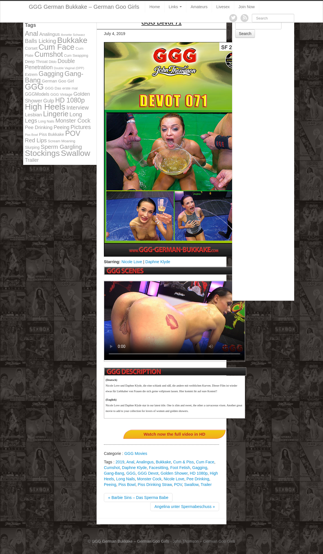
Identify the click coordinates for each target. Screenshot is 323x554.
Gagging (199, 467)
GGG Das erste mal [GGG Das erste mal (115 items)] (61, 88)
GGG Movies (135, 453)
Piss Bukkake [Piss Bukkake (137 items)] (51, 134)
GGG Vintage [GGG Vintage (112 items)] (61, 94)
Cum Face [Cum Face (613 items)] (57, 47)
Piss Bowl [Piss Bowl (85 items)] (31, 134)
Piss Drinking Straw (155, 484)
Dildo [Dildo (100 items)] (52, 62)
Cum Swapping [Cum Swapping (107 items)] (76, 56)
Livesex (223, 7)
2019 (119, 462)
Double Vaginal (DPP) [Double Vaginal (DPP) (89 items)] (69, 68)
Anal (130, 462)
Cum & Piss (183, 462)
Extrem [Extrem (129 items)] (31, 74)
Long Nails (125, 479)
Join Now (247, 7)
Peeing (110, 484)
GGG (131, 473)
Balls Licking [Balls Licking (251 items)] (40, 41)
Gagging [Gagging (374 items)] (51, 73)
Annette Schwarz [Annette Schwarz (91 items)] (73, 34)
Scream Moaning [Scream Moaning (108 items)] (61, 141)
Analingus (145, 462)
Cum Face (205, 462)
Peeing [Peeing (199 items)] (61, 127)
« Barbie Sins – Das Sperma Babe (138, 497)
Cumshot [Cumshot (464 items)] (48, 54)
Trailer (205, 484)
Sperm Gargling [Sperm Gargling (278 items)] (61, 146)
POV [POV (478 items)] (72, 133)
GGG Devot (148, 473)
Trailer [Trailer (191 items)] (32, 160)
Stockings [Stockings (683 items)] (42, 153)
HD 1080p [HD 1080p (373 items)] (70, 100)
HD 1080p (199, 473)
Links (175, 7)
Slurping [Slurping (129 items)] (32, 147)
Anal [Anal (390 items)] (31, 33)
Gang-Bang (114, 473)
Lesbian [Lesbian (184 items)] (33, 114)
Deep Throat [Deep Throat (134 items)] (36, 61)
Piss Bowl (127, 484)
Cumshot (112, 467)
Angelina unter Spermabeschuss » (184, 506)
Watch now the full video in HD (175, 434)
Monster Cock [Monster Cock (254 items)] (72, 120)
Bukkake (163, 462)
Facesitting (158, 467)
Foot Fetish (180, 467)
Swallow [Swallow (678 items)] (75, 153)
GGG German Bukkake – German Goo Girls (84, 7)
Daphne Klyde (157, 261)
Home (154, 7)
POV (178, 484)
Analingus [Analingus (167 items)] (49, 34)
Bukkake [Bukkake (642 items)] (72, 40)
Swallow (191, 484)
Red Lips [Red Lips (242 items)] (36, 140)
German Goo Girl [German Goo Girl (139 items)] (58, 80)
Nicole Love (131, 261)
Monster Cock (149, 479)
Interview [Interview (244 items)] (77, 107)
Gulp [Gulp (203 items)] (48, 101)
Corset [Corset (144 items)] (31, 48)
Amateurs (199, 7)
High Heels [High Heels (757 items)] (45, 106)
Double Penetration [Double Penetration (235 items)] (50, 64)
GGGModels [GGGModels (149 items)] (37, 94)
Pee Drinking (198, 479)
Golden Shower (174, 473)
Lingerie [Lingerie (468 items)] (56, 114)
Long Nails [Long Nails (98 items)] (46, 121)
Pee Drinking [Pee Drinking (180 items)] (39, 127)
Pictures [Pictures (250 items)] (81, 127)
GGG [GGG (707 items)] (34, 86)
